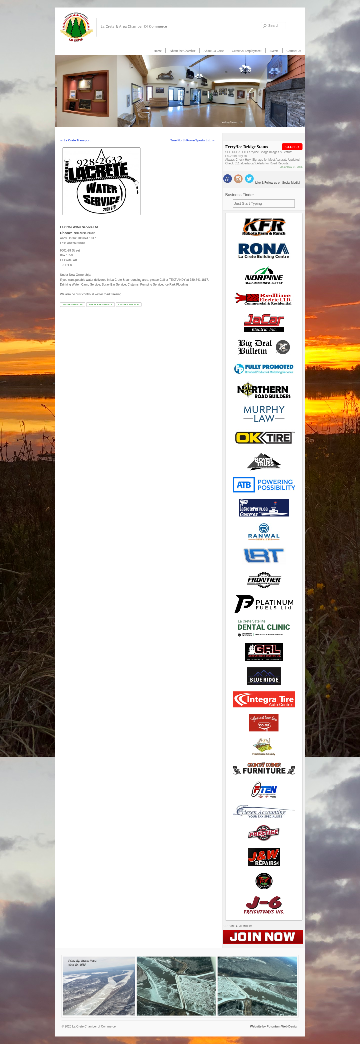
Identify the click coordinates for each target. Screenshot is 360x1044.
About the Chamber (183, 51)
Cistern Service (128, 304)
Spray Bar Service (100, 304)
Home (158, 51)
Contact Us (293, 51)
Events (274, 51)
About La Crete (214, 51)
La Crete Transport (75, 140)
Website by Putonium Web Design (274, 1026)
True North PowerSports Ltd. (192, 140)
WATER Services (72, 304)
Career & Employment (246, 51)
